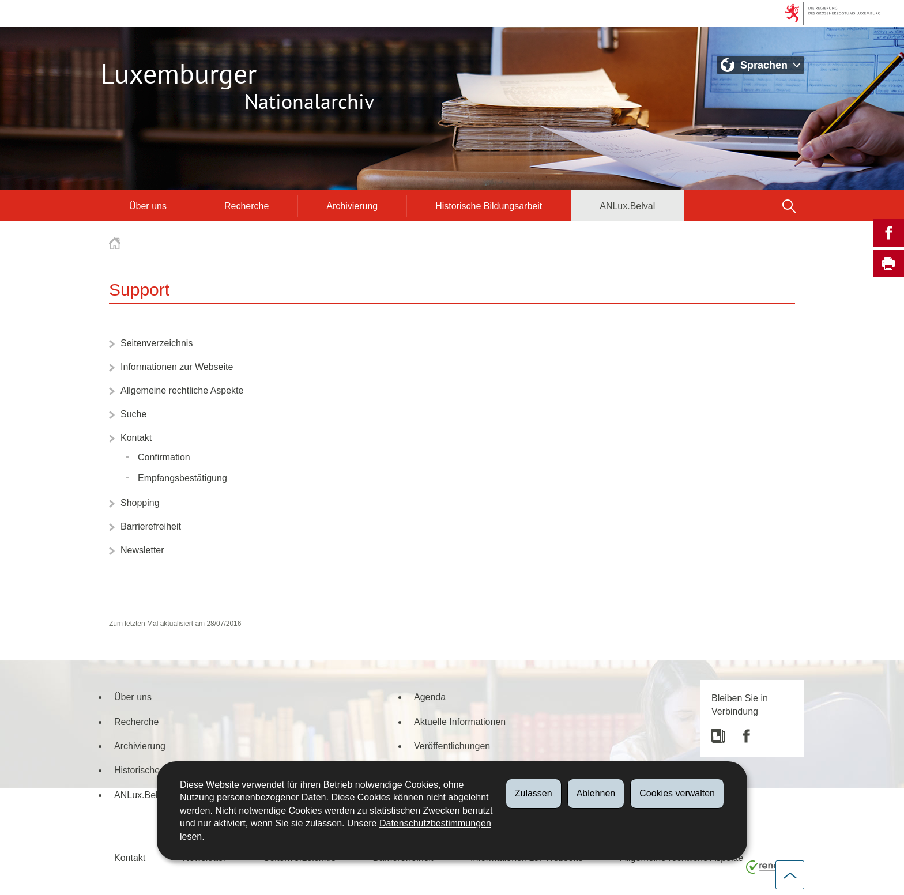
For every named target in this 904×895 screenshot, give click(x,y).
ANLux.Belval (627, 206)
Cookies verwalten (677, 793)
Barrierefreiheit (150, 526)
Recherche (246, 206)
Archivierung (352, 206)
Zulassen (533, 793)
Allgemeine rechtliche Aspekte (181, 390)
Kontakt (136, 437)
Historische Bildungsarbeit (488, 206)
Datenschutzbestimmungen (435, 823)
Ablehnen (596, 793)
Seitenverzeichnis (156, 343)
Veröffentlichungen (452, 746)
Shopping (140, 502)
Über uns (148, 206)
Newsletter (142, 549)
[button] (789, 205)
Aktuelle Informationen (460, 721)
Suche (133, 413)
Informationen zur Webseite (176, 366)
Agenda (430, 697)
